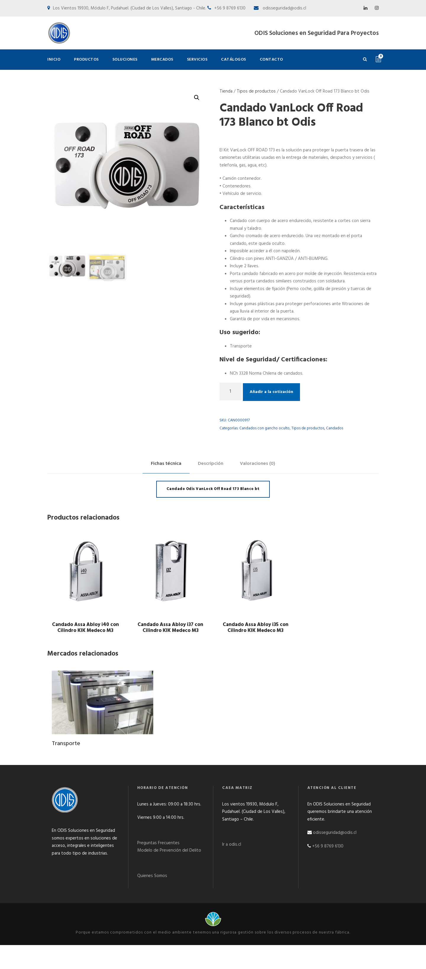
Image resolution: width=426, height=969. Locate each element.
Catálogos (233, 59)
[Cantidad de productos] (231, 391)
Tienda (226, 91)
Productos (86, 59)
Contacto (271, 59)
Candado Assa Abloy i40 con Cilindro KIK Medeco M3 (85, 628)
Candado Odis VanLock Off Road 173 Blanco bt (213, 489)
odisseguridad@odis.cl (284, 8)
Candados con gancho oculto (264, 428)
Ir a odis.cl (231, 844)
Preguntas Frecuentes (158, 843)
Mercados (162, 59)
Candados (334, 428)
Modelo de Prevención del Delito (169, 850)
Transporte (66, 743)
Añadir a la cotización (271, 392)
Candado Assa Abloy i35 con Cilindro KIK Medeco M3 (255, 628)
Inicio (53, 59)
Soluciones (125, 59)
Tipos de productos (256, 91)
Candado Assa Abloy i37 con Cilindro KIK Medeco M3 (170, 628)
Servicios (197, 59)
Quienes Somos (152, 875)
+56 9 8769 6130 (327, 846)
